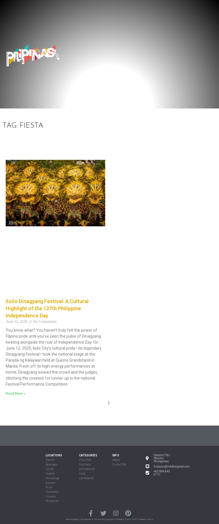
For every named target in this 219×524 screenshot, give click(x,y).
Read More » (15, 394)
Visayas (51, 496)
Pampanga (52, 478)
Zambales (52, 491)
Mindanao (52, 501)
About (116, 459)
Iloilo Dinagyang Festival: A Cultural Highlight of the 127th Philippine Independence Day (47, 308)
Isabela (50, 473)
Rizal (49, 487)
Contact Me (119, 464)
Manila (50, 459)
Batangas (52, 464)
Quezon (50, 482)
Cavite (49, 469)
